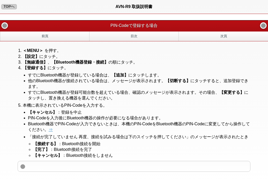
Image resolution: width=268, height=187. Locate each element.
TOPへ (9, 6)
